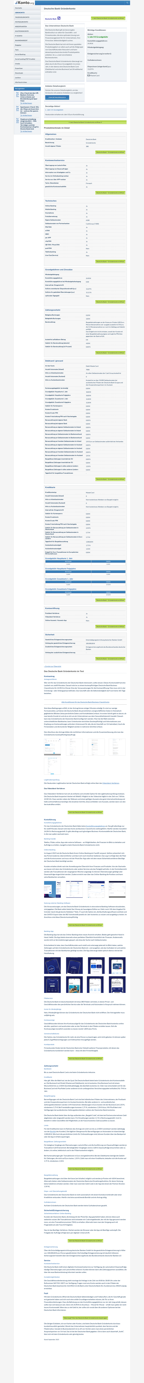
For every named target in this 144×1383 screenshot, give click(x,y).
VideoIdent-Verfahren (110, 783)
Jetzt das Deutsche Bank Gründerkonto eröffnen (85, 812)
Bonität (53, 1131)
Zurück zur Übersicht (52, 666)
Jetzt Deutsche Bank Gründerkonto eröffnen (85, 122)
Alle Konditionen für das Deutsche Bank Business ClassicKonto (85, 702)
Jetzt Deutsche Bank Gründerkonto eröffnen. (108, 18)
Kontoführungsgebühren (95, 826)
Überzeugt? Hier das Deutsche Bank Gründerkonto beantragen (85, 1318)
